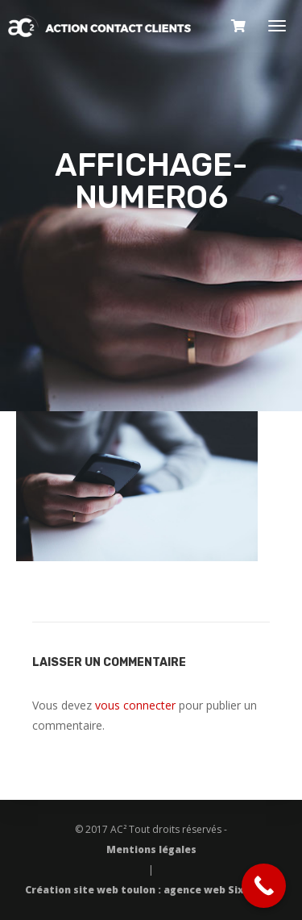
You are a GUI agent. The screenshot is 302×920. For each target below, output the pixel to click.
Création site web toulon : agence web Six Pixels (151, 890)
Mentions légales (151, 849)
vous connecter (135, 705)
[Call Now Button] (264, 886)
